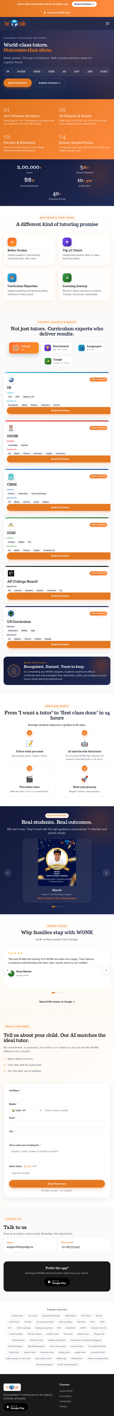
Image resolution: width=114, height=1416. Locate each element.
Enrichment (65, 1396)
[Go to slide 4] (61, 906)
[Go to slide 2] (57, 906)
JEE (89, 72)
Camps (63, 1406)
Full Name (15, 1090)
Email (12, 1118)
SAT (76, 72)
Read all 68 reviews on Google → (57, 1001)
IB (7, 72)
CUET (104, 72)
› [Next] (106, 873)
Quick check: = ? (23, 1166)
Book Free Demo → (84, 4)
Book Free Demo (17, 82)
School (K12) (66, 1391)
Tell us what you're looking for (25, 1145)
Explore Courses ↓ (49, 82)
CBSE (36, 72)
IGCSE (21, 72)
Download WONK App (57, 12)
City (12, 1131)
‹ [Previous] (7, 873)
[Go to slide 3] (59, 906)
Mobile (13, 1104)
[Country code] (25, 1110)
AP (64, 72)
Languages (65, 1401)
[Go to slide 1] (53, 906)
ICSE (51, 72)
